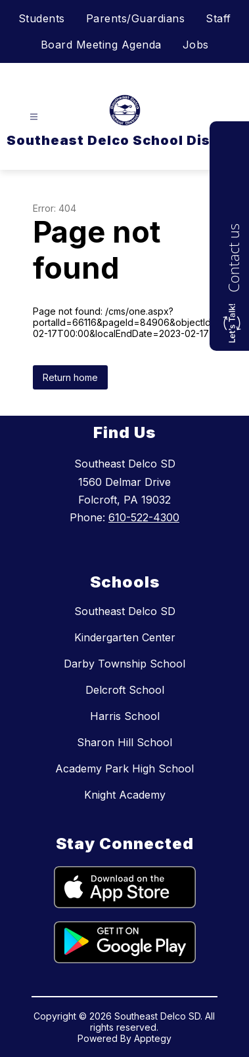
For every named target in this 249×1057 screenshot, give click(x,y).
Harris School (125, 716)
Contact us (233, 258)
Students (41, 18)
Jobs (196, 44)
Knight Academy (125, 794)
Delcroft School (124, 689)
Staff (218, 18)
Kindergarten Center (124, 637)
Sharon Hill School (124, 742)
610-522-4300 (143, 517)
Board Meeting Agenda (101, 44)
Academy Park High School (124, 768)
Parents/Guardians (135, 18)
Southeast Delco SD (124, 611)
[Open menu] (33, 117)
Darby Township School (124, 663)
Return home (70, 377)
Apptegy (152, 1038)
